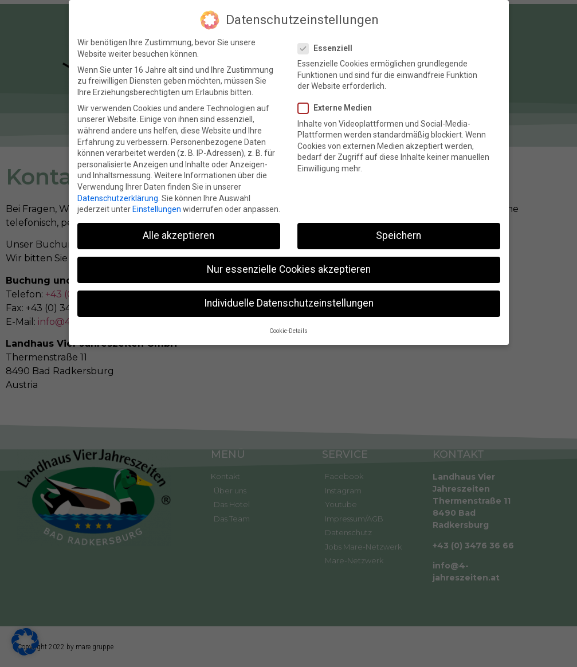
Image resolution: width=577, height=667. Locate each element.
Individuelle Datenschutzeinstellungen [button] (289, 301)
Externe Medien (338, 106)
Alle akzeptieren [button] (178, 234)
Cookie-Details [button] (288, 328)
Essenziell (328, 46)
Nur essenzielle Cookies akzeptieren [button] (289, 267)
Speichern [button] (398, 234)
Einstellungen (156, 207)
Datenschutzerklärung (117, 196)
